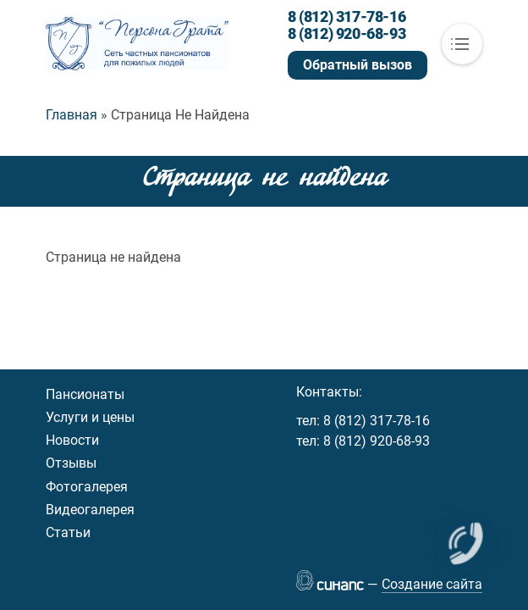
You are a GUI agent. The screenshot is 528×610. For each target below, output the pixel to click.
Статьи (68, 532)
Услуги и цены (90, 417)
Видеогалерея (90, 510)
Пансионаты (85, 394)
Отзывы (71, 463)
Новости (72, 440)
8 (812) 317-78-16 (346, 16)
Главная (71, 115)
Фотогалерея (87, 487)
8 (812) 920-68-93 (346, 33)
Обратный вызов (357, 65)
